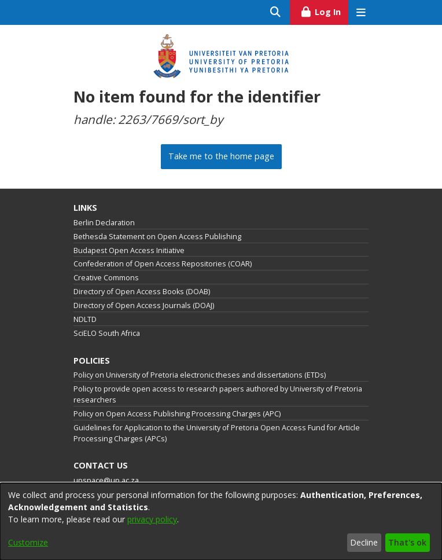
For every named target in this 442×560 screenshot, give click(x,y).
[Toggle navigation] (361, 12)
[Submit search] (275, 12)
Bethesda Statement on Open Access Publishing (157, 236)
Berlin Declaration (104, 223)
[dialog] (221, 521)
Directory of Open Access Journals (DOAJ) (143, 305)
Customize (28, 542)
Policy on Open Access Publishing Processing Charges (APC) (177, 414)
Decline (364, 542)
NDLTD (85, 319)
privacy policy (152, 519)
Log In (324, 10)
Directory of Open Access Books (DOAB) (141, 292)
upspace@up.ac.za (106, 480)
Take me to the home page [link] (221, 156)
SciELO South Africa (106, 333)
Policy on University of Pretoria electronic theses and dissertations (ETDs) (199, 375)
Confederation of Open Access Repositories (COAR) (162, 264)
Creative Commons (106, 278)
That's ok (407, 542)
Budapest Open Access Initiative (129, 250)
